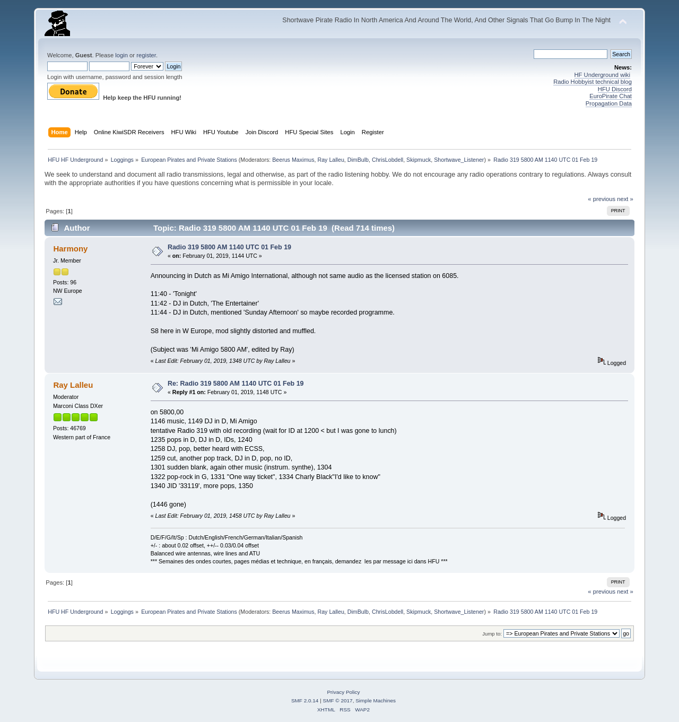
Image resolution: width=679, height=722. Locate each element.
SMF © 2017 (338, 700)
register (146, 55)
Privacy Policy (343, 692)
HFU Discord (615, 89)
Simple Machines (375, 700)
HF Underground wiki (602, 75)
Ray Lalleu (330, 159)
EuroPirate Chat (610, 96)
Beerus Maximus (293, 159)
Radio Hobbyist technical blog (592, 82)
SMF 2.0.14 (305, 700)
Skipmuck (418, 159)
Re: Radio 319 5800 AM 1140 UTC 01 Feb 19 (236, 383)
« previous (601, 199)
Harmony (70, 248)
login (121, 55)
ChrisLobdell (387, 159)
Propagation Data (609, 103)
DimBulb (358, 159)
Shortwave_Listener (459, 159)
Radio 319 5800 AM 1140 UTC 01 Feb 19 (229, 247)
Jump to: (492, 634)
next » (625, 199)
